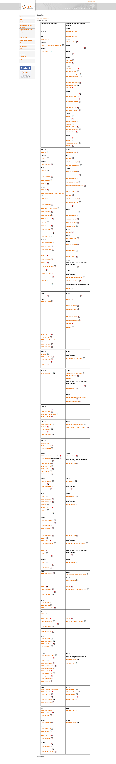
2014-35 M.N (43, 255)
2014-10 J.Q (43, 296)
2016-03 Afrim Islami (45, 346)
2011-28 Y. (43, 613)
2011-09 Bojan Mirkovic (46, 712)
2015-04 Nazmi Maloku (46, 301)
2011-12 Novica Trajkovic (46, 663)
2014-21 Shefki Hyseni (46, 466)
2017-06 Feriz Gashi (45, 180)
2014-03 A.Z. (43, 504)
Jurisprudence (23, 35)
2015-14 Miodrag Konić (46, 249)
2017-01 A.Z (43, 189)
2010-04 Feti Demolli (70, 694)
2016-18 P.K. (43, 152)
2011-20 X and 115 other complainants (74, 48)
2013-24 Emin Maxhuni (46, 528)
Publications (23, 56)
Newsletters (22, 54)
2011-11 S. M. (44, 660)
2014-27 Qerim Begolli (46, 445)
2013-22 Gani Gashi (45, 525)
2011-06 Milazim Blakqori (46, 658)
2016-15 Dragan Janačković (72, 94)
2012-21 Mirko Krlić (70, 481)
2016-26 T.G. (43, 222)
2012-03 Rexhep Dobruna (46, 621)
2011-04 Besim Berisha (46, 691)
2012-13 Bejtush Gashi (46, 589)
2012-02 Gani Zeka (45, 618)
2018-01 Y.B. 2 (69, 54)
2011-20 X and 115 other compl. (73, 296)
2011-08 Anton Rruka (45, 697)
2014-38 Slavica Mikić (46, 409)
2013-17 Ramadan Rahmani (47, 543)
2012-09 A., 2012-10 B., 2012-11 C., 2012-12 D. (76, 574)
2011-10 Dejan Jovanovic (46, 699)
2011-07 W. (68, 586)
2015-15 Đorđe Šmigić (46, 273)
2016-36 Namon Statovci (46, 233)
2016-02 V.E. (43, 280)
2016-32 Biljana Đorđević (71, 68)
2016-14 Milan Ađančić (71, 178)
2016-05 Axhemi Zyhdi (46, 204)
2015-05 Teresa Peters (46, 259)
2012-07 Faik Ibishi (45, 602)
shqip (92, 1)
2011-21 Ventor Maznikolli (46, 641)
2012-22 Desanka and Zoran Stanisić (74, 358)
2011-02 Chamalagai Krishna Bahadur (49, 689)
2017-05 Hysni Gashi (45, 176)
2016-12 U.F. (68, 158)
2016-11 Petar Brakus (70, 131)
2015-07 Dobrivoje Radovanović (48, 339)
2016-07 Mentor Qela (45, 211)
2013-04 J (43, 538)
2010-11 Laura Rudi (45, 746)
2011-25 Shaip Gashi (45, 646)
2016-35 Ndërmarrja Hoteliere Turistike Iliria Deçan (52, 193)
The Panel (22, 21)
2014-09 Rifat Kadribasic (46, 461)
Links (21, 59)
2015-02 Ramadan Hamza (46, 242)
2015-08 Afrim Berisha (46, 359)
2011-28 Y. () (47, 607)
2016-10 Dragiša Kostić (71, 85)
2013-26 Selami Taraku (46, 499)
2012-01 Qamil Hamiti (46, 631)
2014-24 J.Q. (43, 426)
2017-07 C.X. (43, 183)
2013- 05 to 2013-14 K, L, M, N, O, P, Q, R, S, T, (76, 427)
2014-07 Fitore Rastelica (46, 513)
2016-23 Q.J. (68, 124)
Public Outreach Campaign (26, 40)
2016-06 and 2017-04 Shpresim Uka (49, 208)
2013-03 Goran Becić (70, 388)
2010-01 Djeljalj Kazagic (71, 659)
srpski (94, 1)
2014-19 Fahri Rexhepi (46, 463)
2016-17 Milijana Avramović (72, 129)
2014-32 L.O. (68, 288)
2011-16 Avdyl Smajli (45, 670)
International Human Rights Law (26, 30)
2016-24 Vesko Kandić (71, 121)
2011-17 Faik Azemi (45, 715)
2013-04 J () (47, 520)
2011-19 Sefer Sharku (45, 638)
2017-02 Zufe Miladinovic (71, 244)
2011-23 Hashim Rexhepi (46, 643)
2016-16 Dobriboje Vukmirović (73, 76)
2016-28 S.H (68, 119)
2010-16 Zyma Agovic (46, 738)
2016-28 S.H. (68, 206)
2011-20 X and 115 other (71, 238)
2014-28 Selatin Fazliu (46, 473)
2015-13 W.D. (44, 364)
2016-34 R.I (43, 198)
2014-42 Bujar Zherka (45, 416)
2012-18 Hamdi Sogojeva (46, 573)
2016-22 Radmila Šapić (71, 71)
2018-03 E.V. (43, 158)
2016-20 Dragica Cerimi (71, 96)
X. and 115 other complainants (76, 424)
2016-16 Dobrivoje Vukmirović (72, 165)
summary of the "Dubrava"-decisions (75, 702)
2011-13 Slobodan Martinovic (47, 665)
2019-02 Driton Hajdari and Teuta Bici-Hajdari (51, 45)
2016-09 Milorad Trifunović (72, 182)
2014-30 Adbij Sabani (45, 429)
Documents (22, 27)
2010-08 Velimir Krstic (46, 728)
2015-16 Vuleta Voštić (45, 246)
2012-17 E (43, 562)
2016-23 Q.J (68, 145)
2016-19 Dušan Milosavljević (72, 74)
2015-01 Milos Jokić (45, 337)
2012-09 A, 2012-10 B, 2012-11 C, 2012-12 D (75, 543)
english (89, 1)
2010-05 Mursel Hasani (71, 697)
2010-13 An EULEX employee (47, 751)
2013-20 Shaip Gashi (45, 556)
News (21, 19)
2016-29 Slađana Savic (71, 41)
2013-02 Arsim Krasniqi (46, 565)
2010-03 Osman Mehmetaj (71, 691)
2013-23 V (43, 496)
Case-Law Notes (23, 37)
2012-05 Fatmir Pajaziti (46, 626)
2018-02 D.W (43, 170)
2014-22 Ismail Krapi (45, 489)
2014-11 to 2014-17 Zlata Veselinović (74, 277)
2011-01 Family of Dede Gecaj (47, 655)
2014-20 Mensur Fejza (46, 486)
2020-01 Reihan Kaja (45, 51)
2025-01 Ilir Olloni (45, 34)
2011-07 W (68, 489)
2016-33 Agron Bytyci (46, 229)
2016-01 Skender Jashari (46, 277)
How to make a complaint (25, 25)
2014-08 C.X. (43, 484)
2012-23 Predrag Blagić (46, 535)
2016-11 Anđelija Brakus (71, 191)
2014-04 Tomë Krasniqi (46, 458)
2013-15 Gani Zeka (45, 540)
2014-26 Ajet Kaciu (45, 443)
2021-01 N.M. (44, 39)
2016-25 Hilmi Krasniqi (46, 218)
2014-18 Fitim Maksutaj (71, 309)
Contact (22, 61)
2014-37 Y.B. (68, 299)
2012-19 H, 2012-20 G (70, 504)
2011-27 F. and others (70, 226)
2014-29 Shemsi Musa (46, 448)
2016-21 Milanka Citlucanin (72, 99)
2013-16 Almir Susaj (45, 567)
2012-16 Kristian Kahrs (46, 594)
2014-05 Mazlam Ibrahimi (46, 424)
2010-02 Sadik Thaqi (70, 689)
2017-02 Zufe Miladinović (71, 171)
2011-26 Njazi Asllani (45, 681)
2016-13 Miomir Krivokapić (72, 110)
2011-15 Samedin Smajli (46, 668)
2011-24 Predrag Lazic (46, 678)
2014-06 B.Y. (43, 510)
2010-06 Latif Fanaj (70, 699)
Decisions (22, 32)
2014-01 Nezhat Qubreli (46, 481)
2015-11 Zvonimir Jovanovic (47, 266)
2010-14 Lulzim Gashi (46, 735)
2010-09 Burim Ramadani (46, 710)
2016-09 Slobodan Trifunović (72, 82)
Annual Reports (23, 46)
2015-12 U (43, 270)
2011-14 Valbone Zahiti (71, 580)
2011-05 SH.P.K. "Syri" (46, 694)
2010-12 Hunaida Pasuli (46, 749)
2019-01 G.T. (68, 62)
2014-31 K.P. (43, 432)
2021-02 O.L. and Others (71, 31)
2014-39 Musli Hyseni (45, 334)
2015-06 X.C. (43, 262)
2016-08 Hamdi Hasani (46, 215)
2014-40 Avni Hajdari (45, 411)
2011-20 (67, 424)
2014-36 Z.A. (43, 354)
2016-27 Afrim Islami (45, 225)
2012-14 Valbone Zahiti (71, 463)
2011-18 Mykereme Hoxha (46, 673)
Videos (21, 42)
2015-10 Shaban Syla (45, 362)
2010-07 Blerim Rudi (70, 663)
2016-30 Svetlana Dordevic (72, 101)
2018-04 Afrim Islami (45, 164)
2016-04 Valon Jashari (46, 284)
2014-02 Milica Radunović (46, 373)
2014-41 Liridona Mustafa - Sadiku (48, 414)
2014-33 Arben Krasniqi (46, 434)
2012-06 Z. (43, 586)
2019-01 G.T (68, 87)
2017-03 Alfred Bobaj (45, 236)
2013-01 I (43, 550)
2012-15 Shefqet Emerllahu (47, 592)
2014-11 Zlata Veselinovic (71, 316)
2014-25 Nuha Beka (45, 471)
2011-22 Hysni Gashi (45, 676)
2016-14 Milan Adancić (71, 107)
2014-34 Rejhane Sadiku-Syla (72, 280)
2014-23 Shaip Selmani (46, 468)
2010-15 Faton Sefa (45, 731)
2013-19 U (43, 553)
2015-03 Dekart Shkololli (46, 356)
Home (21, 16)
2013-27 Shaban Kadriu (46, 455)
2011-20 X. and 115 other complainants (74, 621)
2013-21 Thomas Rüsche (71, 267)
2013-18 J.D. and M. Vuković (47, 523)
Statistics (22, 48)
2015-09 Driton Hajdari (46, 344)
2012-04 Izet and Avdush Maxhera (48, 624)
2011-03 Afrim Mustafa (46, 722)
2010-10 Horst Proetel (46, 744)
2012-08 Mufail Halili (45, 605)
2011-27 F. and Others (70, 250)
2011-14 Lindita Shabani (46, 702)
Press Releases (23, 51)
